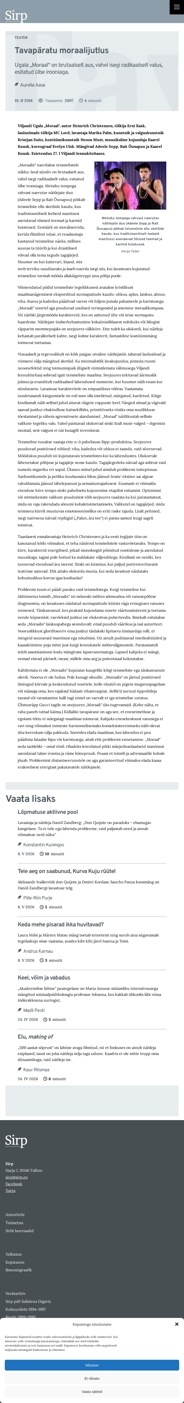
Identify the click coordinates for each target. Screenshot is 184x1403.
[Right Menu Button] (177, 8)
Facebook (14, 1183)
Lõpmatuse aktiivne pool (48, 812)
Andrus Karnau (38, 951)
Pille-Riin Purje (37, 898)
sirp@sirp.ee (17, 1177)
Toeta (10, 1190)
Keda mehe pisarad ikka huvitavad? (61, 925)
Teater (21, 37)
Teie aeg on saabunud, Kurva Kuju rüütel (66, 871)
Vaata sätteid (92, 1392)
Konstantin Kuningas (43, 845)
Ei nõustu (92, 1378)
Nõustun (92, 1365)
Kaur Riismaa (36, 1070)
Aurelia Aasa (32, 85)
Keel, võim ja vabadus (44, 978)
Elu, (35, 1037)
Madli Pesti (34, 1011)
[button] (176, 1324)
